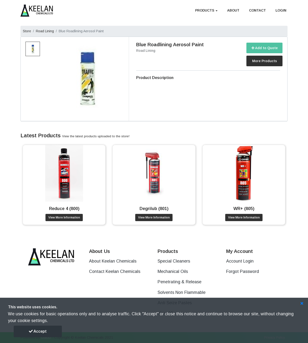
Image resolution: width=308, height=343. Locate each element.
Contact (257, 10)
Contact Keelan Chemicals (114, 271)
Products (206, 10)
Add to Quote (264, 48)
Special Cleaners (174, 261)
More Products (264, 61)
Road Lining (45, 31)
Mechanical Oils (173, 271)
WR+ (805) (243, 208)
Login (281, 10)
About (233, 10)
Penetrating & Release (179, 281)
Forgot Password (242, 271)
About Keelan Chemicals (112, 261)
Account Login (240, 261)
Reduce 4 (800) (64, 208)
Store (27, 31)
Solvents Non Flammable (181, 292)
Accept (38, 331)
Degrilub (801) (154, 208)
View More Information (64, 217)
